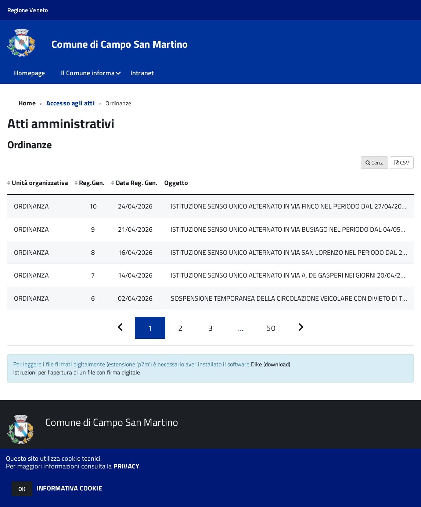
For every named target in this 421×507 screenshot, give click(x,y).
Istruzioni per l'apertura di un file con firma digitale (76, 372)
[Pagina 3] (210, 328)
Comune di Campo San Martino (119, 44)
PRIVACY (126, 466)
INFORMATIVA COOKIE (69, 488)
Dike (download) (270, 364)
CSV (402, 162)
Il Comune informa (88, 73)
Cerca (375, 162)
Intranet (142, 73)
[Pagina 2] (180, 328)
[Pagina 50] (271, 328)
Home (27, 103)
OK (21, 489)
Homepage (29, 73)
